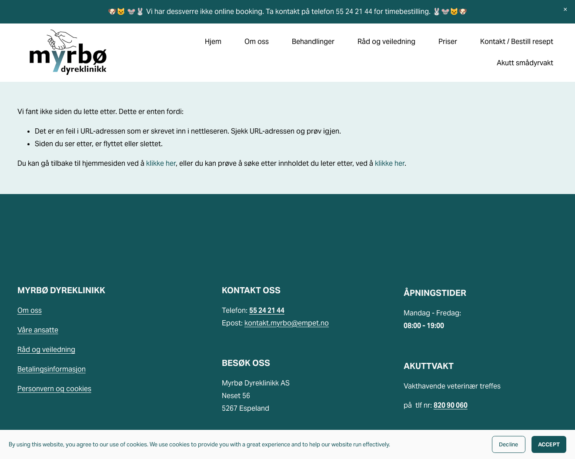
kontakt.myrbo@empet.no (286, 323)
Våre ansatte (37, 330)
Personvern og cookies (54, 388)
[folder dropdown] (256, 42)
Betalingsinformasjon (51, 369)
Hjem (213, 41)
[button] (565, 9)
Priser (447, 41)
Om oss (29, 310)
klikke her (161, 163)
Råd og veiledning (46, 349)
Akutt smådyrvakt (525, 62)
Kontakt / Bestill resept (516, 41)
